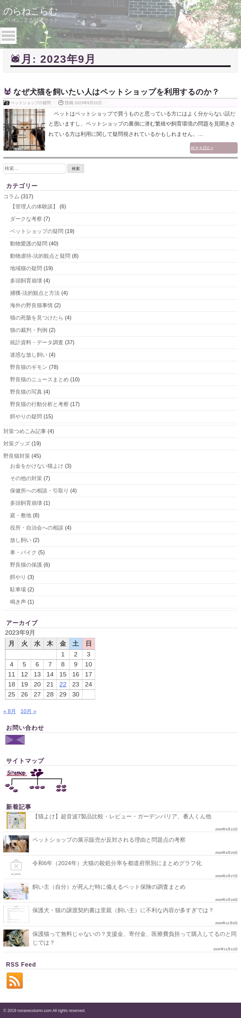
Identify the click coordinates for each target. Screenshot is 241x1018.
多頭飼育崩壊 (26, 280)
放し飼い (20, 539)
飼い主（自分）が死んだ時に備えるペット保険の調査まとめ (113, 885)
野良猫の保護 (26, 564)
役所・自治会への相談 (36, 527)
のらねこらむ (30, 11)
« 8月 (9, 711)
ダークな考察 (26, 218)
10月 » (28, 711)
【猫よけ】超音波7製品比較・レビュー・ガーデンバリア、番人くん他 (127, 815)
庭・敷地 (20, 515)
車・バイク (23, 552)
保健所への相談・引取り (39, 490)
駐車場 (18, 589)
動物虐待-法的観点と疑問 (40, 255)
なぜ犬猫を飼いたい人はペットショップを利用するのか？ (120, 91)
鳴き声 (18, 601)
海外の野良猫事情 (31, 305)
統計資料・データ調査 (36, 342)
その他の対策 (26, 477)
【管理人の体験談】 (34, 206)
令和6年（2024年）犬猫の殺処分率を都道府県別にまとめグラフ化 (121, 862)
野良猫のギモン (28, 366)
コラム (11, 196)
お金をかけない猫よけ (36, 465)
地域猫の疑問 (26, 267)
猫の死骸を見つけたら (36, 317)
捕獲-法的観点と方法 (35, 292)
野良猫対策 (16, 455)
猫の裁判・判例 (28, 329)
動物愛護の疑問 (28, 243)
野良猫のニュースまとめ (39, 379)
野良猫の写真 (26, 391)
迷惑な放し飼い (28, 354)
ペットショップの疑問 (31, 102)
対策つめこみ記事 (24, 430)
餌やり (18, 576)
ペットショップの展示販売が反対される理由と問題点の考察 (113, 839)
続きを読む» (221, 138)
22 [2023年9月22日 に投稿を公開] (62, 683)
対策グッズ (16, 443)
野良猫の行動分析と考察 (39, 403)
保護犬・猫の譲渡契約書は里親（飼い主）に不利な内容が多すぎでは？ (128, 909)
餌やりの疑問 (26, 416)
